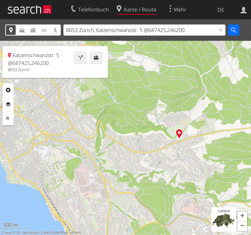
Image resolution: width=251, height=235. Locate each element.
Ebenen (8, 104)
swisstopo (30, 232)
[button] (242, 216)
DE (220, 9)
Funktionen (8, 118)
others (75, 232)
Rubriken (8, 90)
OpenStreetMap (54, 232)
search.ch (12, 232)
